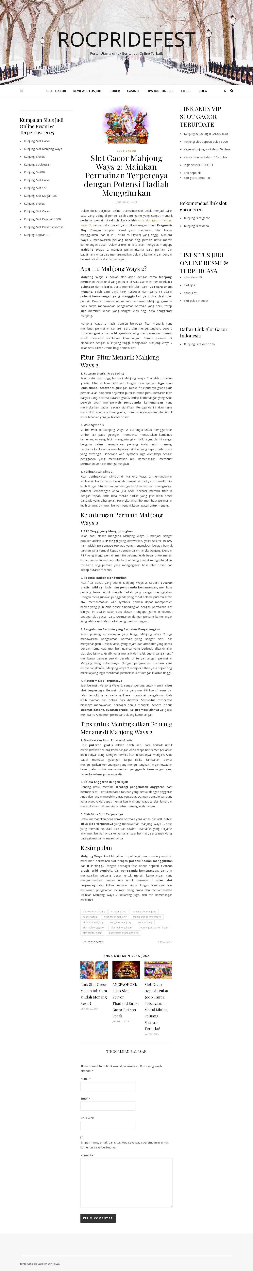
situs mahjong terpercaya (147, 917)
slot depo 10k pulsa (213, 157)
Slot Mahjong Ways (49, 149)
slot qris (189, 285)
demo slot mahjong (94, 911)
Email (85, 1098)
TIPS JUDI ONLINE (160, 91)
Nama (85, 1079)
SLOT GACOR (56, 91)
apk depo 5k (192, 173)
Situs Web (87, 1118)
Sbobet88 (43, 164)
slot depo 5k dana (218, 149)
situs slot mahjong (93, 922)
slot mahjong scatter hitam (153, 927)
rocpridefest (96, 942)
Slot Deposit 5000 (48, 219)
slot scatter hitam (92, 933)
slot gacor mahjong (120, 922)
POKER (115, 91)
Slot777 (41, 188)
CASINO (133, 91)
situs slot (190, 293)
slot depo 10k (205, 344)
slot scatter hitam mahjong (123, 933)
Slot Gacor (43, 141)
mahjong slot (118, 911)
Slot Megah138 (46, 196)
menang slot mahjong (144, 911)
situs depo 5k (193, 277)
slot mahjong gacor (94, 927)
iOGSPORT (205, 165)
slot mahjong (144, 922)
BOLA (202, 91)
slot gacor (203, 218)
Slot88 (40, 156)
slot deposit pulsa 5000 (212, 141)
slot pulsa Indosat (196, 301)
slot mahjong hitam (121, 927)
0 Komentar (165, 942)
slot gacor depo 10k (197, 178)
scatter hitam (90, 917)
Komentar (87, 1155)
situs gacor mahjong (115, 917)
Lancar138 (43, 235)
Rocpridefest (126, 39)
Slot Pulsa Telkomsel (50, 227)
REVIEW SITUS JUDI (88, 91)
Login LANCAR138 (216, 134)
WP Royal (53, 1263)
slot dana (202, 226)
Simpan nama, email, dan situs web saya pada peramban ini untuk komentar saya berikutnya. (124, 1144)
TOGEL (186, 91)
